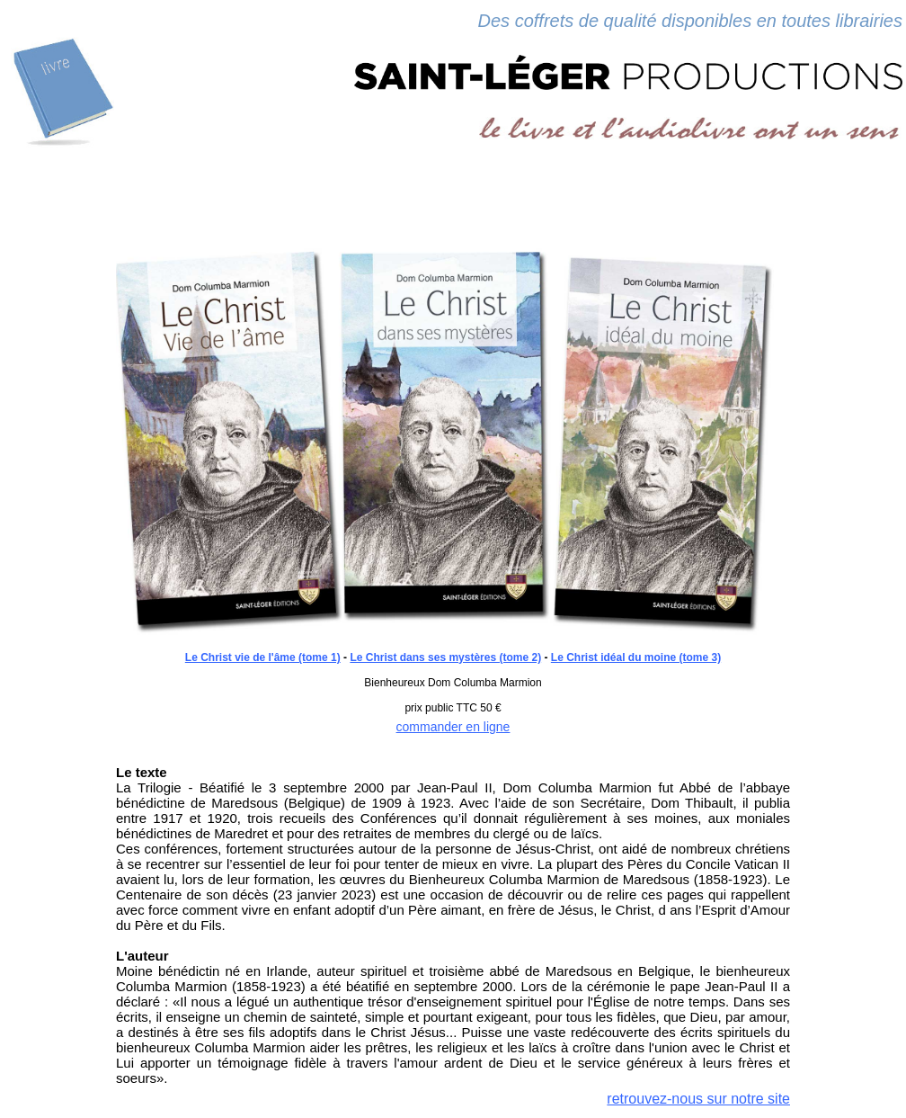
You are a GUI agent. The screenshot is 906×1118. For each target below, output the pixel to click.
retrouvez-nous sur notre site (698, 1098)
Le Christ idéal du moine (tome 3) (636, 657)
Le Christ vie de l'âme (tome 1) (263, 657)
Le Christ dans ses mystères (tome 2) (445, 657)
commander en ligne (453, 727)
